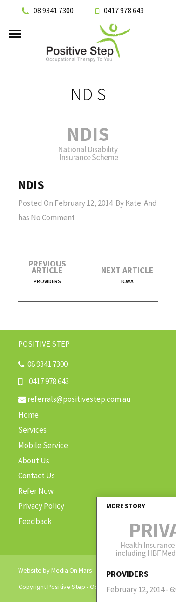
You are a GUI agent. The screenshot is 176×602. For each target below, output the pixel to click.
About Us (33, 460)
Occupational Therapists (124, 586)
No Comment (53, 217)
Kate (133, 203)
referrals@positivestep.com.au (74, 399)
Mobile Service (43, 445)
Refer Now (36, 491)
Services (32, 430)
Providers (47, 281)
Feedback (35, 521)
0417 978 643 (119, 10)
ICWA (127, 281)
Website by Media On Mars (55, 570)
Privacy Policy (41, 506)
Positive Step (66, 586)
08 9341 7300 (48, 10)
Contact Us (36, 475)
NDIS (31, 184)
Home (28, 415)
